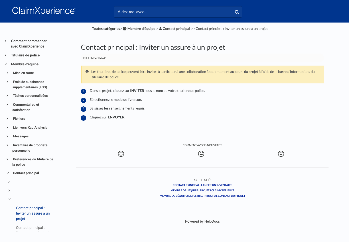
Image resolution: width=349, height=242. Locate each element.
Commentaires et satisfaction (25, 107)
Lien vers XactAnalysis (29, 128)
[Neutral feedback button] (201, 153)
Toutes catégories (106, 29)
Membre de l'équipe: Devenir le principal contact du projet (202, 195)
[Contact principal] (174, 29)
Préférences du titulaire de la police (32, 162)
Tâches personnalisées (30, 96)
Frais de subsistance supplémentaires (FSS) (29, 84)
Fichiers (18, 119)
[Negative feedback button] (281, 153)
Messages (20, 136)
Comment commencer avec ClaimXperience (29, 43)
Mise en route (23, 73)
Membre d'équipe (25, 64)
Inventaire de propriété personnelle (30, 148)
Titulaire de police (25, 55)
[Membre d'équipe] (138, 29)
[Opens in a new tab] (202, 221)
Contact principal (25, 173)
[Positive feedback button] (121, 153)
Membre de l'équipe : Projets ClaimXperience (202, 190)
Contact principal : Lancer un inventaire (202, 185)
